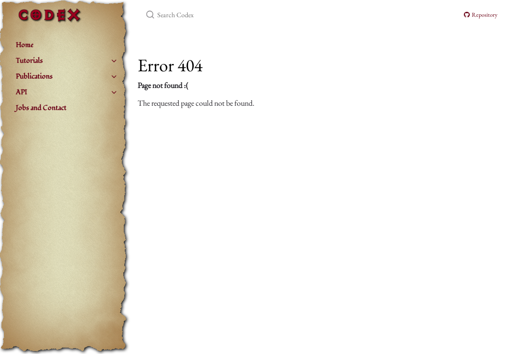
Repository (480, 15)
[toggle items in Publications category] (114, 77)
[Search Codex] (261, 15)
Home (24, 45)
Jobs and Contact (41, 108)
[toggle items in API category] (114, 92)
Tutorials (29, 60)
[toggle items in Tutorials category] (114, 61)
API (21, 92)
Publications (34, 76)
